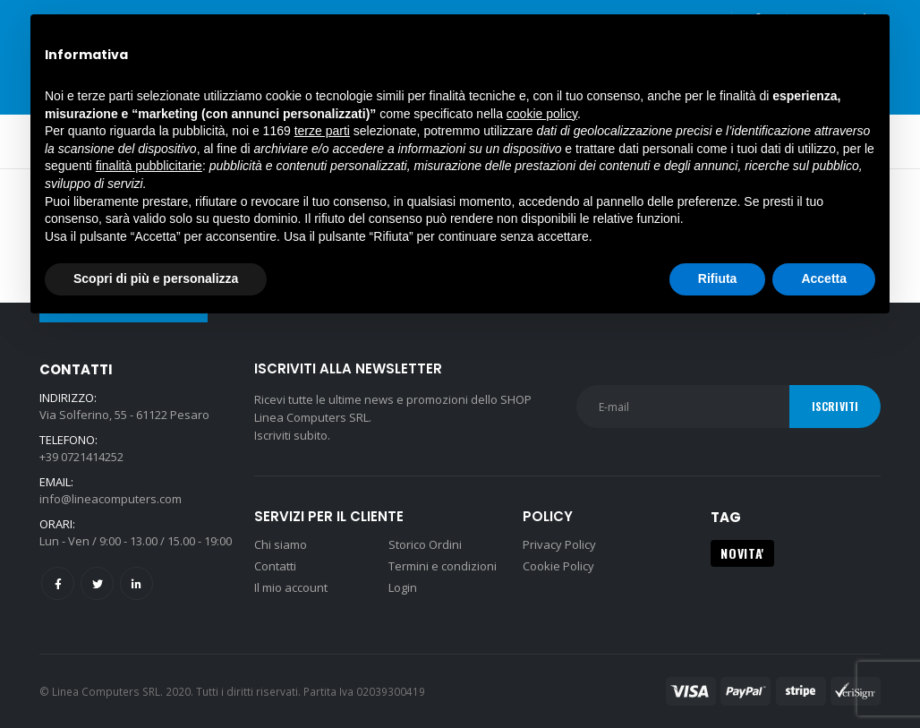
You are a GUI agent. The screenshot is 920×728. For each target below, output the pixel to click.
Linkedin (136, 583)
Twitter (97, 583)
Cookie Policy (558, 566)
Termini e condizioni (442, 566)
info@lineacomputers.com (110, 499)
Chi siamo (280, 544)
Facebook (57, 583)
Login (402, 587)
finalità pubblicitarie (149, 165)
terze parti (322, 131)
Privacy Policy (559, 544)
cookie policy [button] (542, 114)
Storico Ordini (425, 544)
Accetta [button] (824, 278)
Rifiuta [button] (717, 278)
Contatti (275, 566)
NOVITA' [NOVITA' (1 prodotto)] (742, 553)
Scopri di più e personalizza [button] (155, 278)
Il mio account (291, 587)
